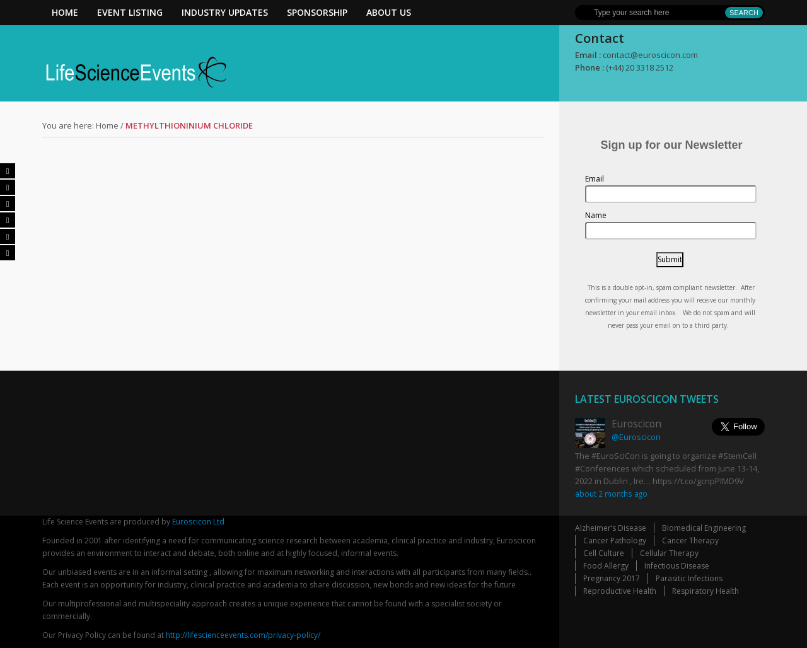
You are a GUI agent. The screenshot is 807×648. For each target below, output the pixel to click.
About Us (388, 12)
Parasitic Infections (689, 578)
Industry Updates (225, 12)
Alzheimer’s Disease (610, 528)
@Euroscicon (636, 437)
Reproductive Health (619, 591)
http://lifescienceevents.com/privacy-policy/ (243, 635)
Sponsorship (317, 12)
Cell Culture (603, 553)
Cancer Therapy (690, 540)
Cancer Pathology (614, 540)
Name (596, 215)
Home (65, 12)
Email (594, 178)
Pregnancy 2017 (611, 578)
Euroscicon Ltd (198, 521)
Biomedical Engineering (704, 528)
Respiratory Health (705, 591)
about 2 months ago (611, 494)
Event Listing (130, 12)
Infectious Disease (676, 565)
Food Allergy (606, 565)
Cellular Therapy (669, 553)
